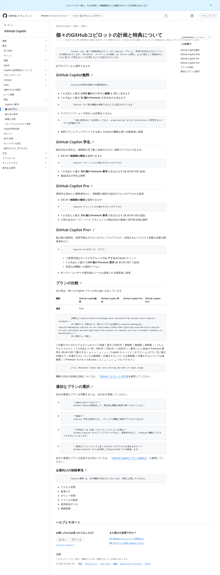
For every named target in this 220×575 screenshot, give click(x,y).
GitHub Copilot (15, 31)
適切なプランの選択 (74, 386)
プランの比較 (69, 282)
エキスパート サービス (131, 563)
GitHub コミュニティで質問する (126, 538)
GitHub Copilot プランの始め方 (129, 458)
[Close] (211, 5)
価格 (115, 563)
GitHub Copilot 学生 (75, 141)
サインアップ (208, 15)
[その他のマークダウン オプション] (209, 37)
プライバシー (91, 563)
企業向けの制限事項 (71, 470)
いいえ (77, 539)
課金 (83, 26)
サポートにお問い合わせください (127, 543)
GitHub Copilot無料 (74, 74)
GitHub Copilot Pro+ (75, 229)
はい (62, 539)
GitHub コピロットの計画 (114, 376)
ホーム (8, 25)
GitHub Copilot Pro (74, 185)
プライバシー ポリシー (65, 545)
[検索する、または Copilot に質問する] (120, 15)
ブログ (147, 563)
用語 (80, 563)
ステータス (105, 563)
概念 (76, 26)
